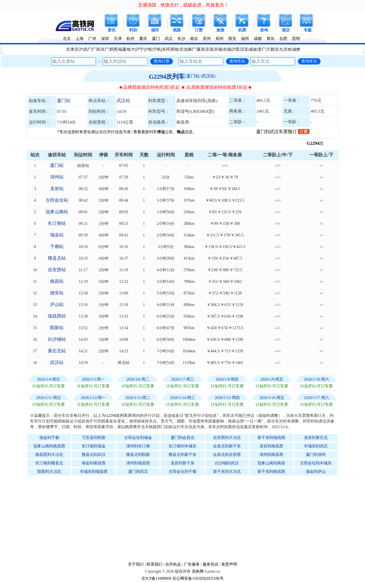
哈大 (131, 49)
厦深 (201, 49)
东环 (166, 49)
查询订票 (161, 61)
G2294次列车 (167, 76)
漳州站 (57, 176)
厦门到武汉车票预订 (283, 131)
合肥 (283, 38)
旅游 (220, 30)
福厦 (122, 49)
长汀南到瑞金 (94, 446)
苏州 (207, 38)
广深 (96, 49)
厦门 (156, 38)
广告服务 (192, 564)
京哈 (288, 49)
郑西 (113, 49)
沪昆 (235, 49)
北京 (67, 38)
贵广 (262, 49)
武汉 (169, 38)
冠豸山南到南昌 (271, 463)
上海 (79, 38)
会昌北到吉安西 (227, 454)
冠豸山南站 (57, 211)
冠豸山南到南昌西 (49, 446)
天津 (118, 38)
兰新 (270, 49)
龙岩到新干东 (182, 463)
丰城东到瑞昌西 (94, 471)
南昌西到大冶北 (49, 454)
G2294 (318, 143)
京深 (209, 49)
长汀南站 (57, 223)
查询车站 (237, 61)
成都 (258, 38)
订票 (199, 30)
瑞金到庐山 (316, 471)
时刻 (133, 30)
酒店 (286, 30)
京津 (70, 49)
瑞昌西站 (57, 316)
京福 (218, 49)
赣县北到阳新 (138, 454)
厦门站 (63, 100)
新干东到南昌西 (271, 471)
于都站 (57, 246)
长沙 (181, 38)
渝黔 (296, 49)
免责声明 (229, 564)
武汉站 (123, 100)
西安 (232, 38)
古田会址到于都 (182, 471)
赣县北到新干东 (182, 454)
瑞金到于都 (49, 438)
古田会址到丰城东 (316, 463)
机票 (242, 30)
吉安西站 (57, 269)
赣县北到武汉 (94, 454)
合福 (227, 49)
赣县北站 (57, 258)
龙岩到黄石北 (316, 438)
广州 (92, 38)
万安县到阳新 (94, 438)
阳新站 (57, 327)
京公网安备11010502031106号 (198, 578)
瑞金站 (57, 234)
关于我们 (136, 564)
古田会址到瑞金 (138, 438)
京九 (279, 49)
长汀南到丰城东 (182, 446)
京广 (105, 49)
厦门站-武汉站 (200, 76)
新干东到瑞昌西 (271, 438)
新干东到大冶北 (227, 471)
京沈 (183, 49)
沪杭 (148, 49)
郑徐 (175, 49)
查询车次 (309, 61)
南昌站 (57, 281)
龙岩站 (57, 188)
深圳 (105, 38)
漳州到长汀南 (138, 446)
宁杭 (157, 49)
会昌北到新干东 (227, 446)
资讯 (111, 30)
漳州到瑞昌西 (138, 463)
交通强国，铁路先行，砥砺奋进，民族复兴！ (183, 5)
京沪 (79, 49)
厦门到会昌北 (182, 438)
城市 (155, 30)
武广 (87, 49)
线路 (177, 30)
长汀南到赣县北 (49, 463)
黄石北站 (57, 350)
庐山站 (57, 304)
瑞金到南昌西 (94, 463)
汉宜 (244, 49)
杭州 (130, 38)
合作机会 (173, 564)
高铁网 (198, 571)
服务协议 (210, 564)
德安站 (57, 292)
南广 (192, 49)
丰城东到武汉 (316, 446)
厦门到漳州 (316, 454)
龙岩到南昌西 (271, 446)
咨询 (264, 30)
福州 (245, 38)
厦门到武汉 (138, 471)
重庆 (143, 38)
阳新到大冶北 (49, 471)
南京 (194, 38)
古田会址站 (57, 200)
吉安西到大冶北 (227, 438)
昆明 (296, 38)
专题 (308, 30)
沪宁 (139, 49)
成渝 (253, 49)
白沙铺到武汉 (227, 463)
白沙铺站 (57, 339)
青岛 (270, 38)
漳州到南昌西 (271, 454)
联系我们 (154, 564)
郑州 (220, 38)
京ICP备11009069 (156, 578)
